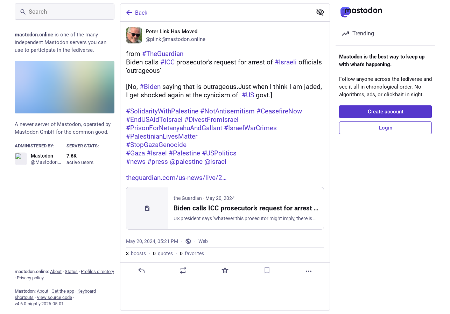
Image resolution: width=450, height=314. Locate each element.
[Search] (64, 12)
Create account (385, 112)
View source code (54, 297)
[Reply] (141, 270)
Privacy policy (30, 277)
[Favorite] (225, 270)
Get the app (62, 291)
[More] (308, 271)
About (56, 271)
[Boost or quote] (183, 270)
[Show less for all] (320, 12)
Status (71, 271)
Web (203, 241)
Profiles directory (97, 271)
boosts (136, 253)
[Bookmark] (267, 270)
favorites (192, 253)
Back (136, 12)
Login (385, 128)
